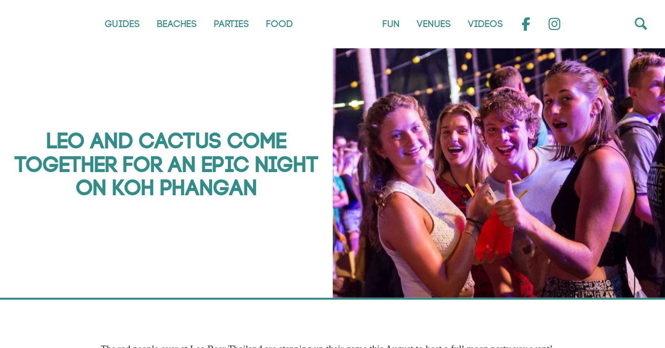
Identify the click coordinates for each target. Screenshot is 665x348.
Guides (122, 24)
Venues (433, 24)
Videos (485, 24)
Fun (390, 24)
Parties (231, 24)
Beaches (176, 24)
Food (279, 24)
